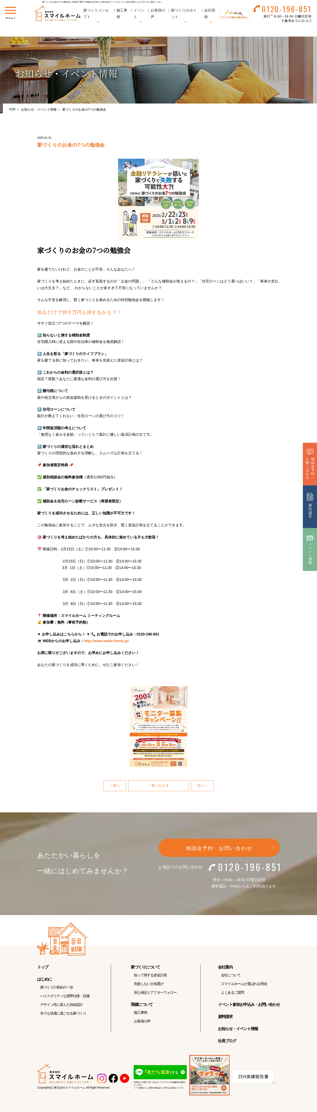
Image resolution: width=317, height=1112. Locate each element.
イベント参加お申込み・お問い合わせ (249, 1004)
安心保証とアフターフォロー (155, 993)
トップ (42, 967)
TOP (12, 109)
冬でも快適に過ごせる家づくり (63, 1014)
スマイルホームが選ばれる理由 (244, 984)
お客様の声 (142, 1021)
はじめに (44, 979)
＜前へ (114, 786)
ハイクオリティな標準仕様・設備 (64, 996)
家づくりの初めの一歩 (56, 987)
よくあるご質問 (232, 993)
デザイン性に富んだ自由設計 (61, 1005)
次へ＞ (202, 786)
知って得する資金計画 (150, 975)
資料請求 (225, 1017)
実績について (142, 1004)
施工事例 (140, 1013)
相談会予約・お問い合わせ (219, 848)
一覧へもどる (158, 786)
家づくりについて (145, 967)
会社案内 (225, 967)
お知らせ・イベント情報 (39, 109)
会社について (231, 975)
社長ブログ (227, 1041)
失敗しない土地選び (148, 984)
